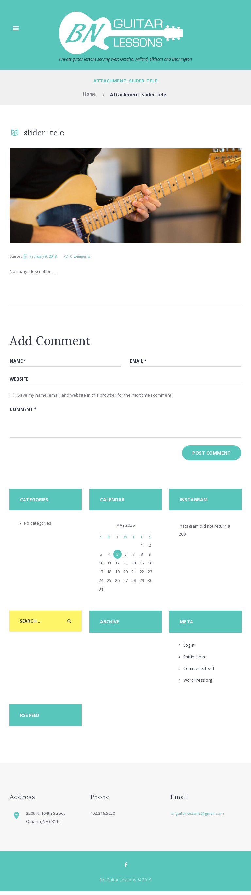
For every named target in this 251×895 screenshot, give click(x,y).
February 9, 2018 (44, 256)
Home (89, 95)
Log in (189, 648)
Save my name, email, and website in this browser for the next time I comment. (94, 396)
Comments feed (199, 671)
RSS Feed (30, 719)
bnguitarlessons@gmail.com (198, 816)
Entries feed (195, 660)
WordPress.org (198, 683)
